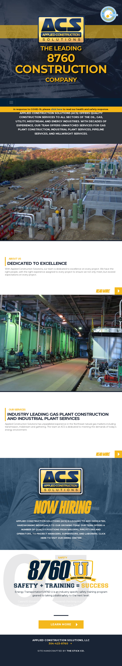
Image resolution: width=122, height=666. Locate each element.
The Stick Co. (76, 650)
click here (56, 109)
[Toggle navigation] (11, 102)
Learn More (61, 624)
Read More (102, 291)
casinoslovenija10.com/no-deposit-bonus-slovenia (44, 605)
